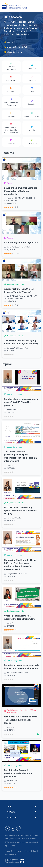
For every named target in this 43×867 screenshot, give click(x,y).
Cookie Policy (10, 854)
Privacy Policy (30, 851)
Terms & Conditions (13, 851)
